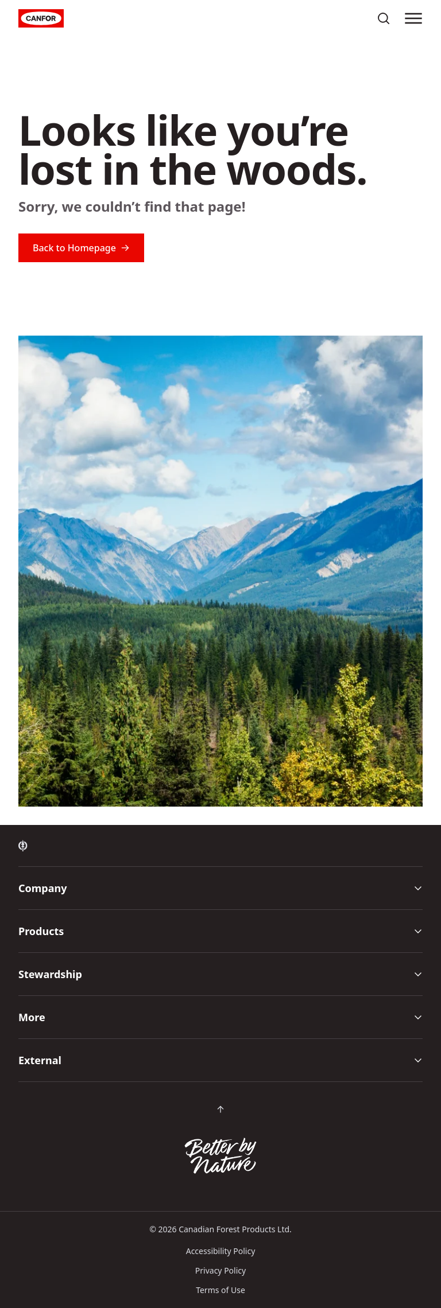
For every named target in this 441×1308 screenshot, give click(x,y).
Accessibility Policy (221, 1250)
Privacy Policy (220, 1270)
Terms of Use (220, 1289)
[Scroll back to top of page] (220, 1109)
